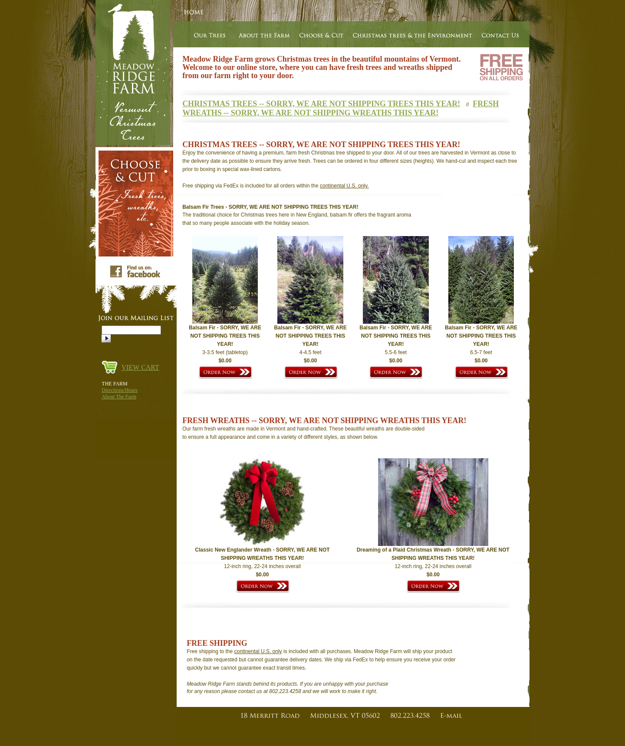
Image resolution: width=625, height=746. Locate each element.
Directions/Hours (120, 390)
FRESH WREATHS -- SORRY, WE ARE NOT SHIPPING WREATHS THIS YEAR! (340, 108)
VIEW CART (140, 367)
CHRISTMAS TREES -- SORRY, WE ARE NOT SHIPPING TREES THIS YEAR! (321, 103)
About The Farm (119, 397)
